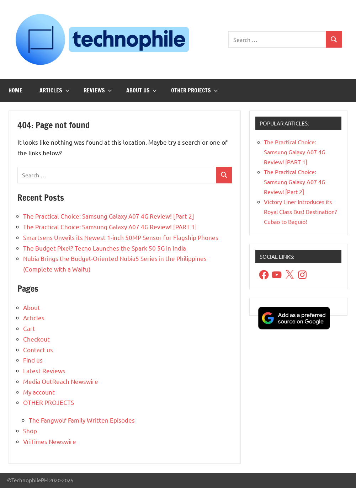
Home (15, 90)
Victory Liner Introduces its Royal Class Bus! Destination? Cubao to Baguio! (300, 211)
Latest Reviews (44, 370)
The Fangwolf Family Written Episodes (82, 420)
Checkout (36, 339)
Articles (54, 90)
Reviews (98, 90)
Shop (30, 430)
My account (39, 392)
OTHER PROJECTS (194, 90)
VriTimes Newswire (49, 441)
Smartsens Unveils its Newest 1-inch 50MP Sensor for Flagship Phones (120, 237)
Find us (33, 360)
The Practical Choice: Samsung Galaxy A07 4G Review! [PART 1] (110, 226)
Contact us (38, 349)
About (31, 307)
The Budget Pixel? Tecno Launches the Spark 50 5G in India (104, 248)
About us (141, 90)
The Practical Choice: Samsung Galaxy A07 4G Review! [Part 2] (108, 216)
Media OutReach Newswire (60, 381)
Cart (29, 328)
